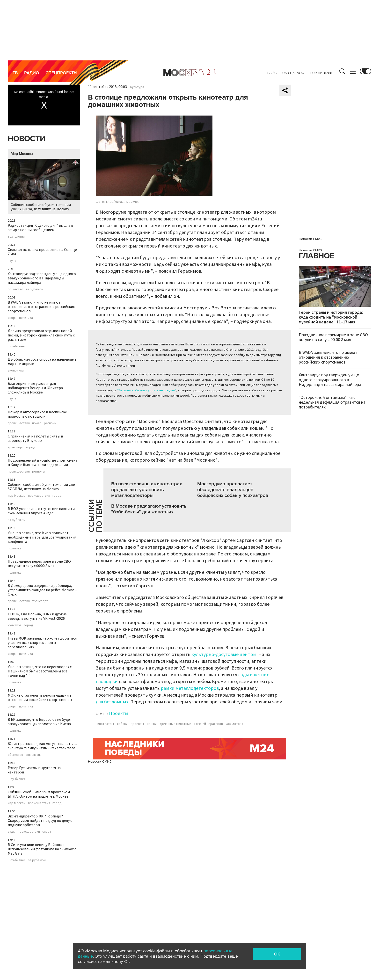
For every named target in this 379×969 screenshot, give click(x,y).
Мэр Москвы (22, 153)
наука (12, 260)
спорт (12, 318)
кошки (152, 724)
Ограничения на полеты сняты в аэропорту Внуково (35, 438)
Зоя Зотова (234, 724)
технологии (16, 236)
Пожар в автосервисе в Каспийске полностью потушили (37, 414)
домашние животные (175, 724)
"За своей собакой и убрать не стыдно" (146, 390)
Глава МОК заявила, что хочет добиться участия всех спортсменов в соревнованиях (42, 643)
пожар (37, 423)
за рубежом (34, 289)
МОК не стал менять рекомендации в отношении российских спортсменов (40, 697)
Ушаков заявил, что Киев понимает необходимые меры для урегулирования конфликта (42, 537)
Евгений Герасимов (208, 724)
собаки (122, 724)
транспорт (16, 447)
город (30, 447)
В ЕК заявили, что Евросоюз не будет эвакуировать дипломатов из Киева (40, 722)
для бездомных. (112, 702)
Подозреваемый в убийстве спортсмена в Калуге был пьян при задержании (42, 462)
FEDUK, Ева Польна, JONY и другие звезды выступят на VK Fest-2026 (37, 616)
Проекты (118, 713)
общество (15, 289)
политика (26, 318)
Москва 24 (189, 72)
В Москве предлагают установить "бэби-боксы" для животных (149, 509)
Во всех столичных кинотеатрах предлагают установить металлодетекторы (146, 489)
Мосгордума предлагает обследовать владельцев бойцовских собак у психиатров (232, 489)
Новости (26, 139)
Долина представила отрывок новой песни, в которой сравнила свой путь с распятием (41, 335)
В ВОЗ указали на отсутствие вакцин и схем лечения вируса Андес (41, 511)
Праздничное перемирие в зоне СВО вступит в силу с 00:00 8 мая (39, 563)
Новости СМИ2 (99, 761)
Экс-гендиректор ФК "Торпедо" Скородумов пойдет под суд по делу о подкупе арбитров (40, 821)
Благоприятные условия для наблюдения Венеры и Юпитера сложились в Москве (35, 388)
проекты (137, 724)
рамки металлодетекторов (190, 688)
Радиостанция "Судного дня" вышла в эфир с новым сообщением (40, 228)
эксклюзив (34, 755)
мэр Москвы (17, 495)
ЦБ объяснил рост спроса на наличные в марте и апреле (42, 361)
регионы (50, 423)
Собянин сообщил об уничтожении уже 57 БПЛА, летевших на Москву (44, 185)
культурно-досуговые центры (223, 654)
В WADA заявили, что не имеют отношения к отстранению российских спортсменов (41, 307)
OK (277, 954)
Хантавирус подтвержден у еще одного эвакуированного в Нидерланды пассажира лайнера (42, 278)
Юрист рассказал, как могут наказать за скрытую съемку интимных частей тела (42, 746)
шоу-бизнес (17, 346)
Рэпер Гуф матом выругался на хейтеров (34, 770)
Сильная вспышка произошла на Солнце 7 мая (42, 252)
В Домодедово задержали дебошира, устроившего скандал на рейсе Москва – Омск (42, 590)
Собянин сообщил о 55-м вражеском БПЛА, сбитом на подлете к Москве (39, 794)
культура (15, 625)
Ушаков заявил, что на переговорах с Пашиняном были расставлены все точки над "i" (40, 671)
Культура (137, 87)
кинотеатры (105, 724)
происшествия (19, 423)
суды (11, 831)
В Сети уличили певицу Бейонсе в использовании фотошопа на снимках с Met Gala (42, 849)
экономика (16, 370)
